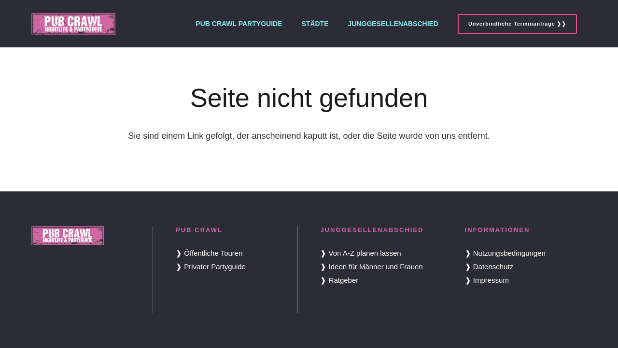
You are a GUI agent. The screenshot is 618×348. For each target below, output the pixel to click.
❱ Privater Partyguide (211, 266)
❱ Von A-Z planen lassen (360, 253)
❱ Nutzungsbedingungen (505, 253)
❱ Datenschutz (489, 266)
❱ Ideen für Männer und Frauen (371, 266)
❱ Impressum (487, 280)
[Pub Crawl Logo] (73, 24)
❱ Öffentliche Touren (209, 253)
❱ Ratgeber (339, 280)
